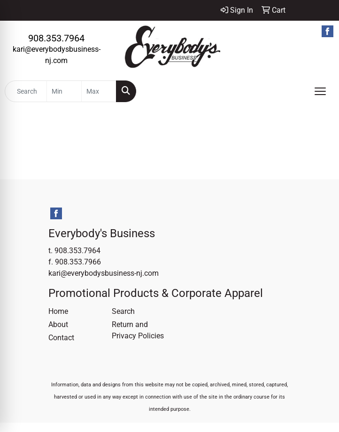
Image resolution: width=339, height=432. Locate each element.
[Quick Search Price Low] (64, 91)
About (58, 324)
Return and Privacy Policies (138, 330)
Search (123, 311)
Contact (61, 337)
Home (58, 311)
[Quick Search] (26, 91)
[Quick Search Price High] (98, 91)
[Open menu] (320, 91)
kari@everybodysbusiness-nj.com (103, 273)
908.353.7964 (56, 38)
